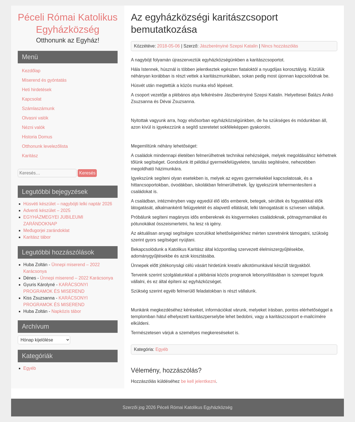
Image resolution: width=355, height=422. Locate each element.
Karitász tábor (37, 237)
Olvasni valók (35, 118)
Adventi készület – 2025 (46, 210)
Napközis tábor (66, 311)
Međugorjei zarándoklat (46, 230)
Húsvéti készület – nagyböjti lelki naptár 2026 (67, 203)
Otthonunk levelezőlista (45, 146)
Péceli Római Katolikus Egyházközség (194, 407)
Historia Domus (37, 136)
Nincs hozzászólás (279, 46)
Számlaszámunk (38, 108)
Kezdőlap (31, 70)
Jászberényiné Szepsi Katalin (229, 46)
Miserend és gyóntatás (44, 80)
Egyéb (29, 368)
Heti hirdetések (37, 89)
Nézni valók (33, 127)
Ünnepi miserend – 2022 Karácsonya (76, 278)
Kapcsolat (31, 99)
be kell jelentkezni (198, 381)
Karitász (30, 155)
